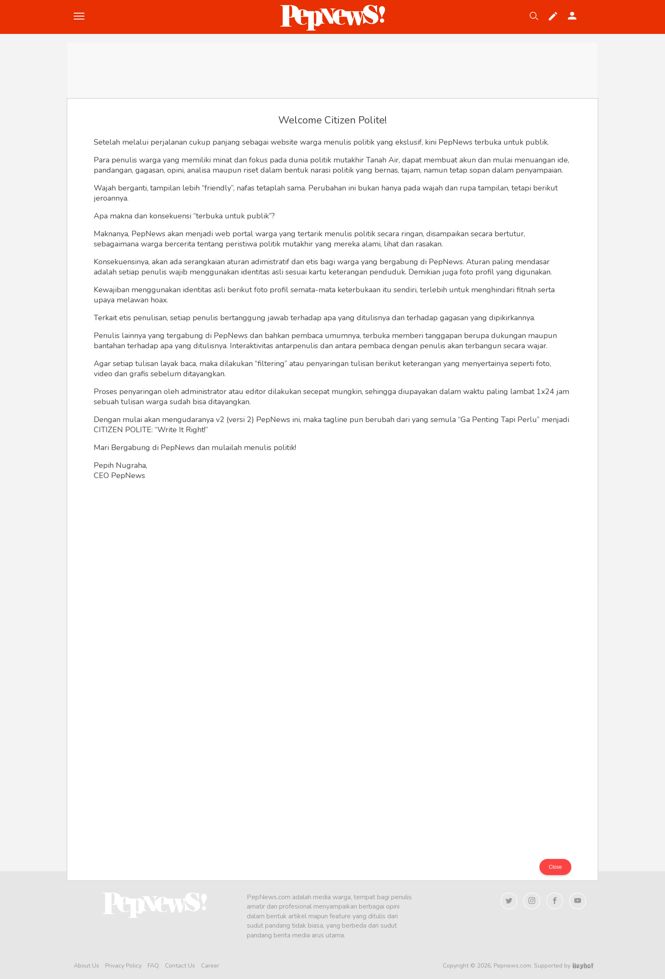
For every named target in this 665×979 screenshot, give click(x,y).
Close (555, 867)
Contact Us (180, 966)
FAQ (153, 966)
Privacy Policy (123, 966)
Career (210, 966)
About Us (86, 966)
